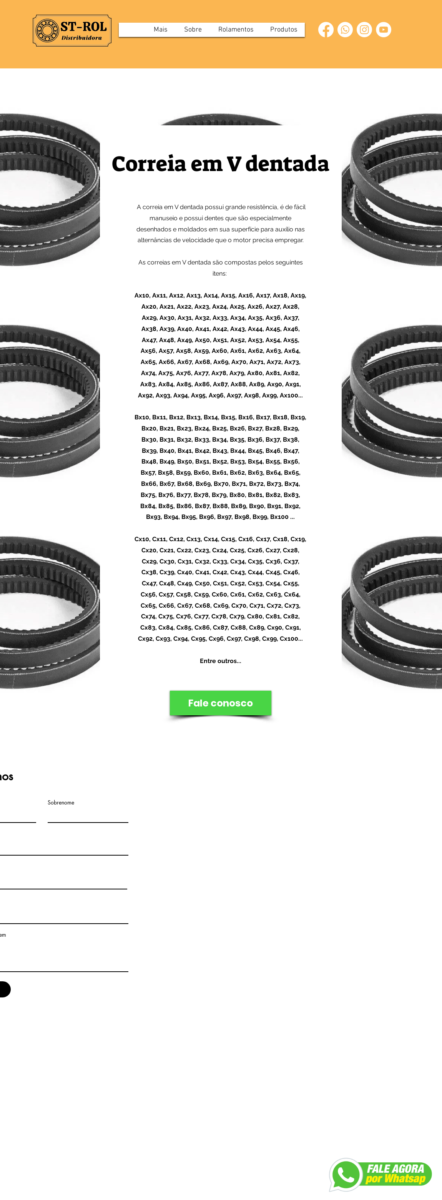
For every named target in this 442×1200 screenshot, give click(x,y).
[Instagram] (364, 29)
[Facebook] (326, 29)
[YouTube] (383, 29)
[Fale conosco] (220, 703)
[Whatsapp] (345, 29)
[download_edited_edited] (347, 1053)
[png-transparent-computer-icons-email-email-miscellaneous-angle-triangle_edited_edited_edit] (224, 1056)
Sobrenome (61, 802)
